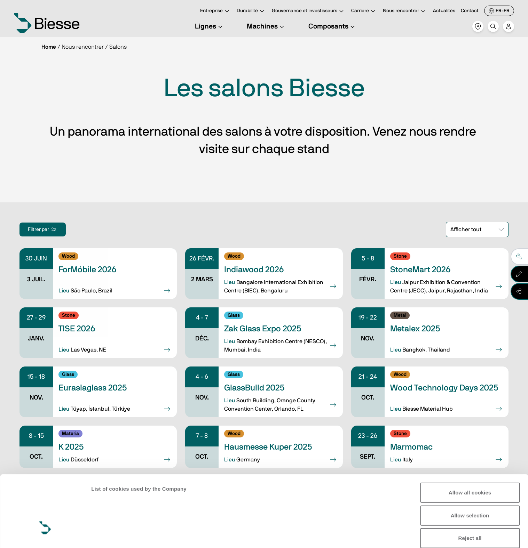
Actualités (444, 10)
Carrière (364, 11)
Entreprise (215, 11)
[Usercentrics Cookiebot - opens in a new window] (45, 534)
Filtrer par (42, 229)
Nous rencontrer (405, 11)
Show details (107, 534)
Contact (470, 10)
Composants (332, 26)
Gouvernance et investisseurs (309, 11)
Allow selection (470, 461)
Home (48, 47)
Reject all (470, 484)
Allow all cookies (470, 438)
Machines (266, 26)
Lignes (209, 26)
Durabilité (251, 11)
